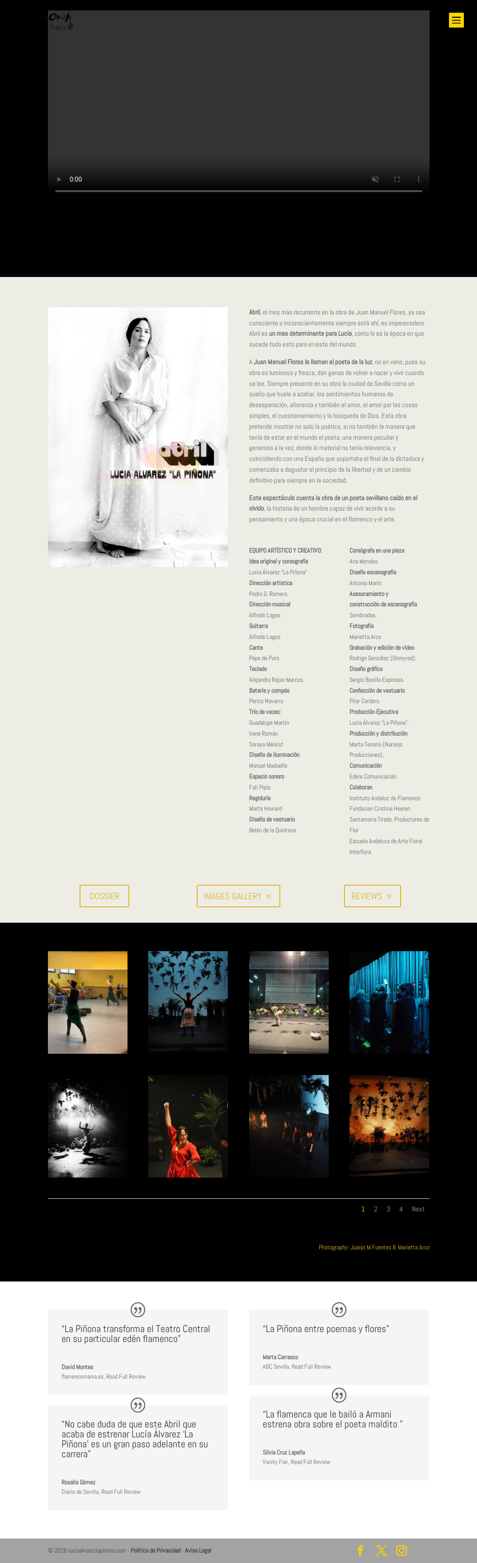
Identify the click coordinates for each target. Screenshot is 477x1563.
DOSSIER (104, 896)
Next (418, 1209)
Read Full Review (126, 1376)
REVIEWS (366, 896)
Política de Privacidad (155, 1550)
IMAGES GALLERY (232, 896)
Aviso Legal (198, 1550)
